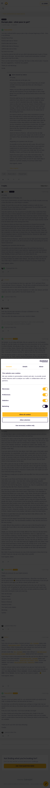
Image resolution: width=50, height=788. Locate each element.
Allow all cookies (25, 414)
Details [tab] (25, 366)
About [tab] (41, 366)
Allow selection (25, 420)
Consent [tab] (9, 366)
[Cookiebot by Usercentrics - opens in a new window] (39, 361)
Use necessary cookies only (25, 425)
